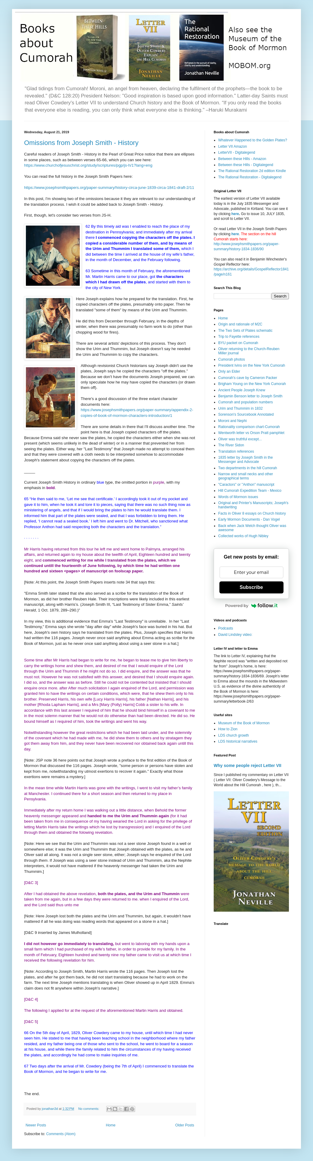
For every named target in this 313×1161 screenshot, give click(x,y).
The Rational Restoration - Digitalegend (249, 177)
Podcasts (225, 628)
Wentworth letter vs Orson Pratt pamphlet (251, 433)
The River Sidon (231, 445)
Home (111, 1125)
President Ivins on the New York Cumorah (251, 365)
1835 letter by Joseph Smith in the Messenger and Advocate (245, 459)
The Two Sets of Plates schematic (245, 330)
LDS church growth (233, 735)
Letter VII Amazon (232, 146)
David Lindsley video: (235, 635)
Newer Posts (36, 1125)
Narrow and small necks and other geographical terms (245, 476)
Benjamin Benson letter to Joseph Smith (250, 396)
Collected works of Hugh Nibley (243, 536)
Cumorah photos (231, 359)
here (235, 214)
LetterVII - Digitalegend (236, 152)
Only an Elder (229, 371)
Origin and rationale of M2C (240, 324)
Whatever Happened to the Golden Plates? (252, 140)
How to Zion (227, 729)
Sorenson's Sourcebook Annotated (246, 414)
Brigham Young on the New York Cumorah (252, 384)
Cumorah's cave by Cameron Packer (247, 378)
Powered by (251, 605)
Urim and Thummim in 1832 (240, 408)
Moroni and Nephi (232, 421)
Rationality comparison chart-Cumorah (249, 427)
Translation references (236, 451)
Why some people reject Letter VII (247, 765)
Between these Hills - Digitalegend (245, 165)
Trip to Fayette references (238, 336)
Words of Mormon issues (238, 497)
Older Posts (184, 1125)
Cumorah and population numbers (245, 402)
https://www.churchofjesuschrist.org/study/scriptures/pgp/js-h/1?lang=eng (88, 165)
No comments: (89, 1108)
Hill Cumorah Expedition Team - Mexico (249, 490)
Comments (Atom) (60, 1134)
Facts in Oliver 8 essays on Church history (252, 513)
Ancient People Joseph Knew (241, 390)
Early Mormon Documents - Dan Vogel (249, 519)
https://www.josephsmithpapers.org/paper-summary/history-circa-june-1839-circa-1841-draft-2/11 (109, 187)
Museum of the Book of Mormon (244, 723)
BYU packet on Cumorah (238, 343)
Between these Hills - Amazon (242, 159)
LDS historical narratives (237, 741)
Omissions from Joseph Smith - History (81, 142)
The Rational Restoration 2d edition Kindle (252, 171)
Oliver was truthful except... (240, 439)
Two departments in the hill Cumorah (247, 468)
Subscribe (251, 587)
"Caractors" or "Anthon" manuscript (246, 484)
